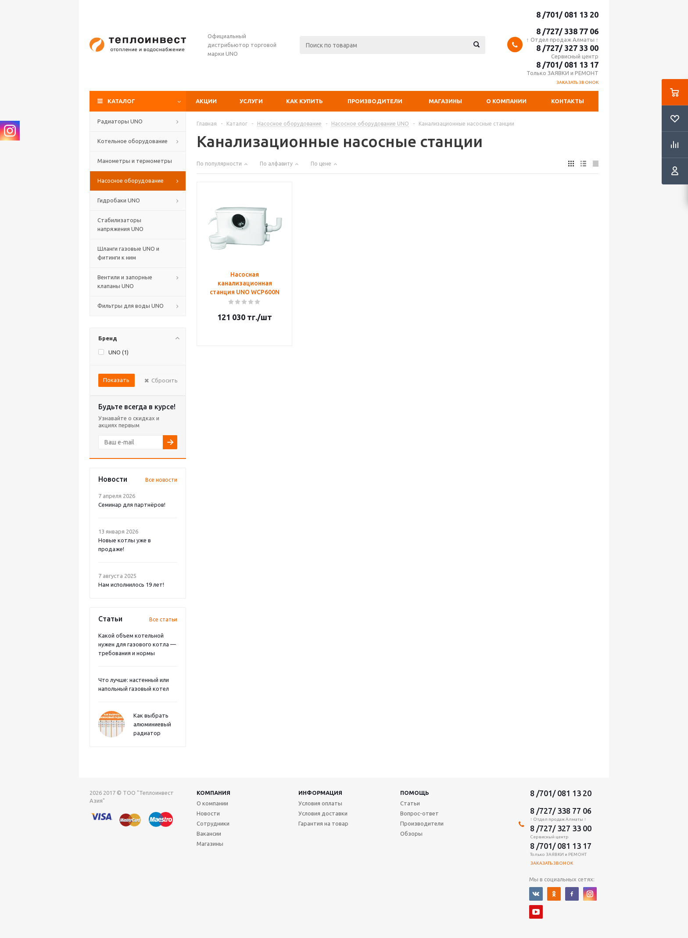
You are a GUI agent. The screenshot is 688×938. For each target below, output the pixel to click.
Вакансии (209, 833)
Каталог (121, 101)
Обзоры (411, 833)
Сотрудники (213, 823)
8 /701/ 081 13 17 (567, 65)
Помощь (414, 793)
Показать (116, 380)
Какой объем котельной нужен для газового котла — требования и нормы (137, 644)
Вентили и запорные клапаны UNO (124, 281)
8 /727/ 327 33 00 (567, 48)
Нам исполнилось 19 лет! (131, 584)
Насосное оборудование (130, 180)
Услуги (251, 101)
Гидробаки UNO (118, 200)
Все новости (161, 480)
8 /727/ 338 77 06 (567, 31)
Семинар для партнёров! (131, 504)
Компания (213, 793)
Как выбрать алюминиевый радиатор (152, 724)
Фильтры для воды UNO (130, 306)
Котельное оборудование (132, 141)
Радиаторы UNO (120, 121)
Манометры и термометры (134, 161)
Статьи (410, 803)
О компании (506, 101)
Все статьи (163, 619)
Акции (206, 101)
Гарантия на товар (323, 823)
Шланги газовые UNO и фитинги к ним (128, 252)
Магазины (445, 101)
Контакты (567, 101)
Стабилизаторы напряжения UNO (120, 224)
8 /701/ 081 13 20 (567, 14)
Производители (375, 101)
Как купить (304, 101)
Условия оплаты (320, 803)
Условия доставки (323, 813)
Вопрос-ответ (419, 813)
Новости (208, 813)
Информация (320, 793)
